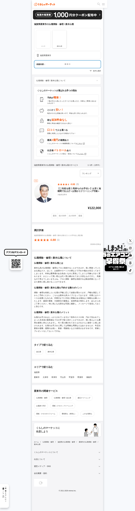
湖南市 (89, 377)
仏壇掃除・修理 (41, 398)
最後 (80, 216)
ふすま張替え (87, 414)
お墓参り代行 (41, 406)
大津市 (45, 377)
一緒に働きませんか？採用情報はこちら (4, 493)
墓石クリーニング (84, 398)
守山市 (63, 377)
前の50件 (62, 216)
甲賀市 (71, 377)
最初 (55, 216)
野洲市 (80, 377)
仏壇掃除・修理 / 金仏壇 (62, 398)
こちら (81, 143)
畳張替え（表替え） (69, 414)
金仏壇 (38, 352)
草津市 (54, 377)
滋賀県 (37, 372)
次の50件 (72, 216)
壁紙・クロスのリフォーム (45, 414)
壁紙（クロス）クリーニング (62, 406)
